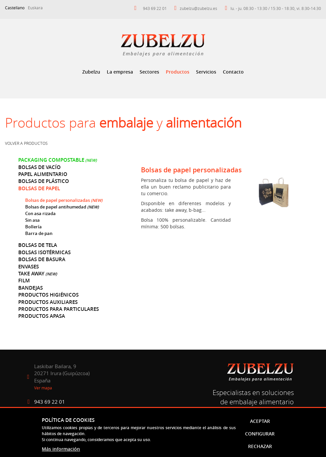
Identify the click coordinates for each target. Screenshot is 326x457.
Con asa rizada (40, 213)
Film (24, 280)
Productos (177, 72)
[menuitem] (91, 72)
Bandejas (30, 287)
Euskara (35, 7)
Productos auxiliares (48, 302)
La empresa (120, 72)
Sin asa (32, 220)
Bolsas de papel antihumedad (55, 207)
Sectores (149, 72)
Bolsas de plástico (43, 181)
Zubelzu (91, 72)
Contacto (233, 72)
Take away (31, 273)
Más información (61, 449)
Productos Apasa (41, 316)
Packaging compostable (51, 159)
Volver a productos (26, 143)
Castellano (15, 7)
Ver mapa (43, 387)
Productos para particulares (58, 309)
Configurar (260, 433)
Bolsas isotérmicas (44, 252)
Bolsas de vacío (39, 167)
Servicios (206, 72)
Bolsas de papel (39, 188)
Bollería (33, 227)
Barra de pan (38, 233)
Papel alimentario (42, 174)
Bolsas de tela (37, 245)
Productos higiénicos (48, 294)
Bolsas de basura (41, 259)
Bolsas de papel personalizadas (58, 200)
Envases (28, 266)
